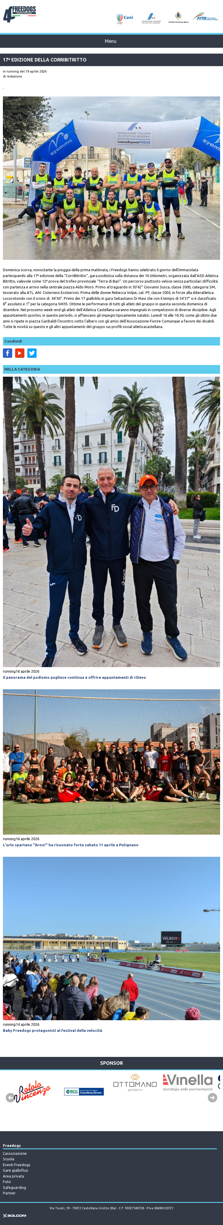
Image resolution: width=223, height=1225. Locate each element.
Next (212, 1098)
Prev (10, 1098)
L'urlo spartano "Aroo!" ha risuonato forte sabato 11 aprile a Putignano (71, 845)
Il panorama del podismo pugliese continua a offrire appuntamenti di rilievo (74, 677)
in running (11, 71)
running (9, 671)
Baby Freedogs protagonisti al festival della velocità (52, 1030)
